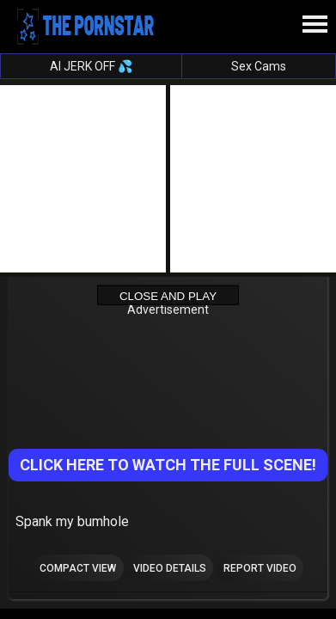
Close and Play (168, 296)
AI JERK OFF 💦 (91, 66)
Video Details (169, 568)
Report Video (259, 568)
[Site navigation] (314, 25)
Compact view (78, 568)
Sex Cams (258, 66)
